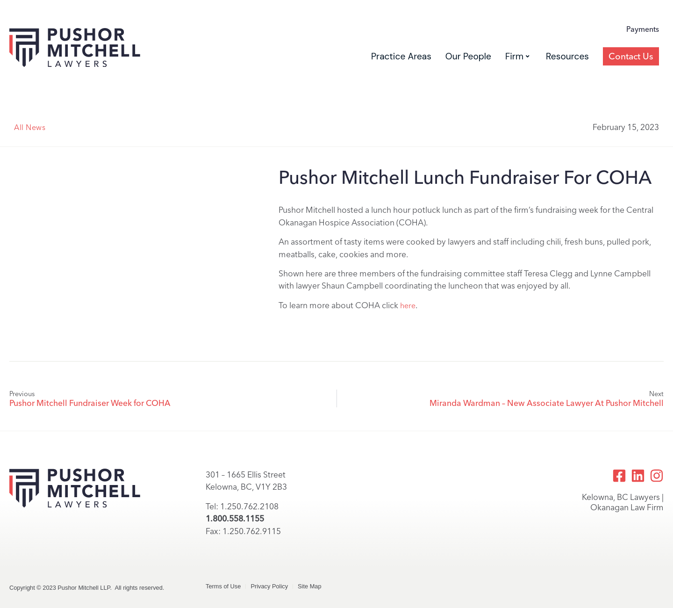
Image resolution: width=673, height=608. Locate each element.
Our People (468, 56)
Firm (517, 56)
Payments (642, 29)
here (407, 305)
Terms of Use (223, 586)
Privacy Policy (269, 586)
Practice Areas (401, 56)
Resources (567, 56)
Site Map (310, 586)
